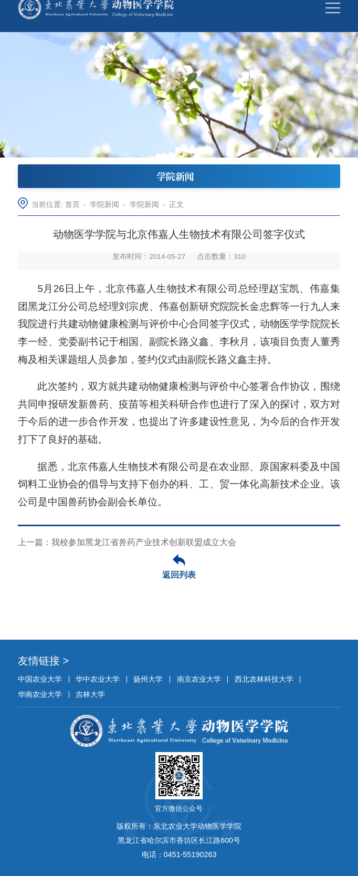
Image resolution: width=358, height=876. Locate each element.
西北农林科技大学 (264, 679)
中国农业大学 (40, 679)
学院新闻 (104, 204)
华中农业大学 (98, 679)
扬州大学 (148, 679)
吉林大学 (90, 694)
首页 (72, 204)
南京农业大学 (199, 679)
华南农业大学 (40, 694)
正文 (176, 204)
